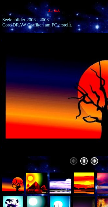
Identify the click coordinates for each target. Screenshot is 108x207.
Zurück (54, 10)
